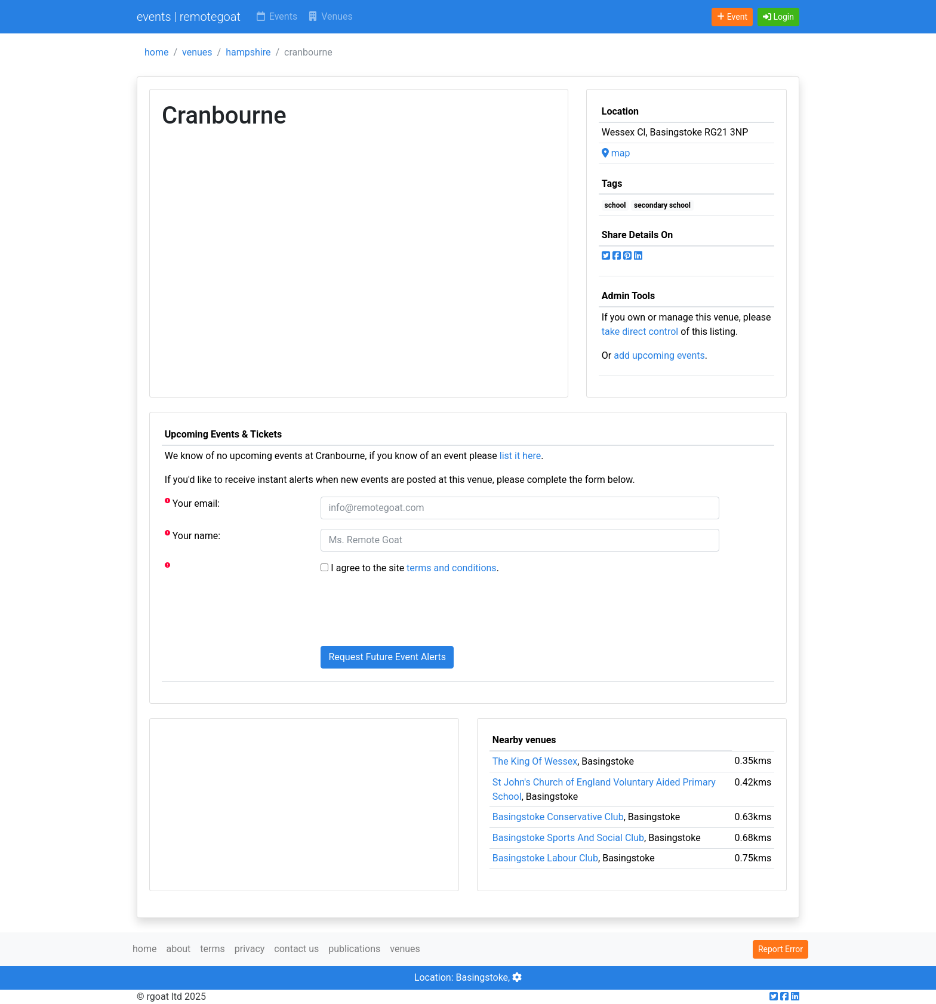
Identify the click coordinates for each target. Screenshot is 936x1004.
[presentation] (411, 613)
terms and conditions (452, 568)
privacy (250, 948)
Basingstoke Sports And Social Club (568, 837)
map (616, 153)
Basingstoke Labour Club (545, 858)
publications (354, 948)
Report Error (780, 949)
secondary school (662, 205)
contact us (296, 948)
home (156, 52)
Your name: (192, 535)
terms (212, 948)
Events (276, 16)
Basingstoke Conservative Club (558, 817)
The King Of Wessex (534, 761)
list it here (520, 455)
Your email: (192, 503)
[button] (778, 17)
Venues (330, 16)
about (178, 948)
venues (197, 52)
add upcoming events (659, 355)
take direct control (640, 331)
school (615, 205)
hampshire (248, 52)
